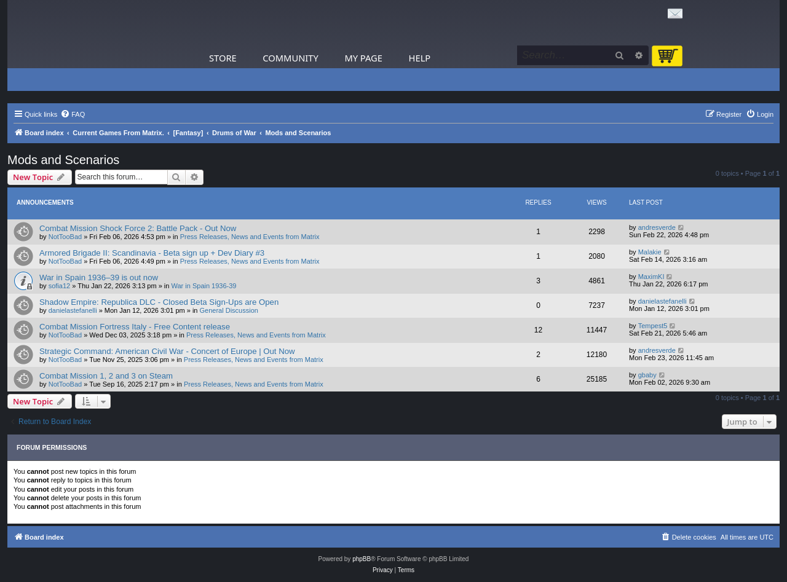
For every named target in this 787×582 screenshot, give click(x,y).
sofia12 (59, 285)
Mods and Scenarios (63, 160)
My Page (363, 58)
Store (223, 58)
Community (290, 58)
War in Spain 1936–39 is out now (98, 277)
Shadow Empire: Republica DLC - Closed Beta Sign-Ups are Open (159, 302)
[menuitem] (72, 114)
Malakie (650, 252)
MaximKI (651, 276)
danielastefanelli (73, 310)
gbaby (647, 375)
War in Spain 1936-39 (204, 285)
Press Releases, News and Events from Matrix (250, 236)
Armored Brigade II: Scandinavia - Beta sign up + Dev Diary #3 (151, 253)
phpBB (361, 559)
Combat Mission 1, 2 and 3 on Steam (106, 375)
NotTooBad (65, 236)
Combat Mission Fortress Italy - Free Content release (134, 326)
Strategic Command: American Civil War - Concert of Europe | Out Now (167, 351)
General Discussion (229, 310)
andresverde (657, 227)
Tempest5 (653, 325)
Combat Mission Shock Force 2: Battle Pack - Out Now (137, 228)
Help (420, 58)
